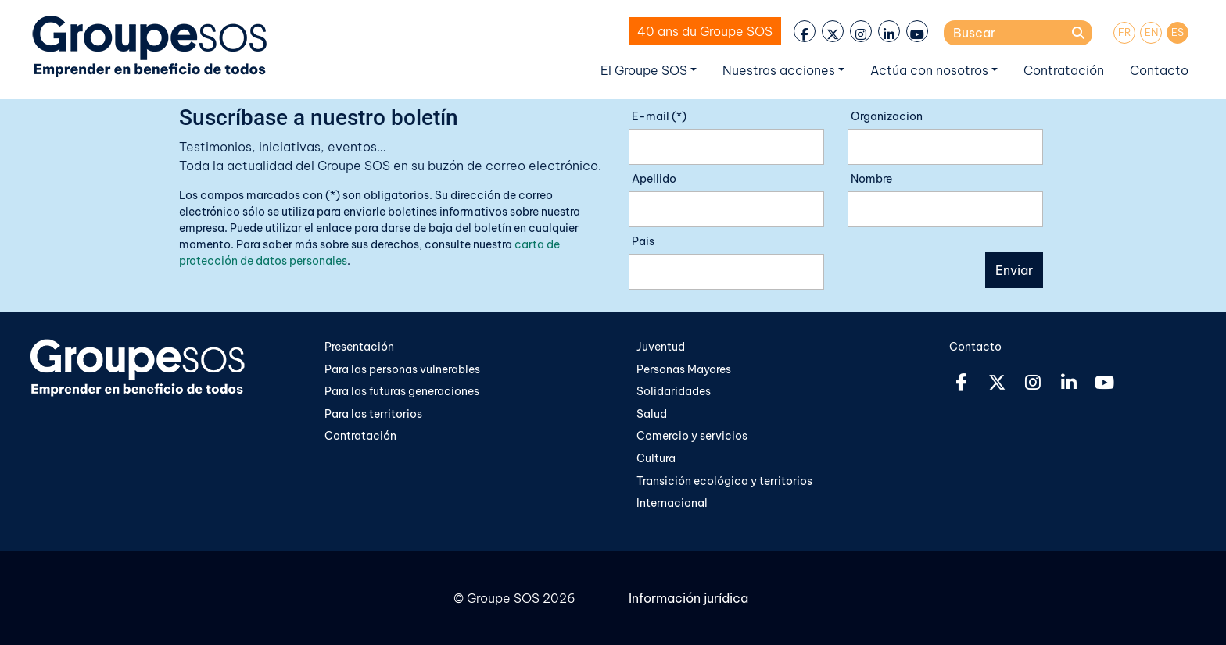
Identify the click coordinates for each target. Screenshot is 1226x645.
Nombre (871, 179)
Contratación (1063, 70)
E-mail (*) (659, 116)
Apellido (654, 179)
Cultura (657, 458)
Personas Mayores (683, 369)
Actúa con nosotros (929, 70)
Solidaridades (673, 391)
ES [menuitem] (1177, 32)
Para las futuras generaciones (401, 391)
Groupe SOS (503, 598)
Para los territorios (373, 414)
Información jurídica (688, 598)
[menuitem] (1124, 33)
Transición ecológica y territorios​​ (724, 481)
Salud (651, 414)
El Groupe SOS (643, 70)
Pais (643, 241)
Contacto (1159, 70)
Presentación (359, 347)
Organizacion (887, 116)
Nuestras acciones (778, 70)
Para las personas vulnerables (402, 369)
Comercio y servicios (691, 436)
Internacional (672, 503)
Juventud (660, 347)
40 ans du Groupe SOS (705, 31)
